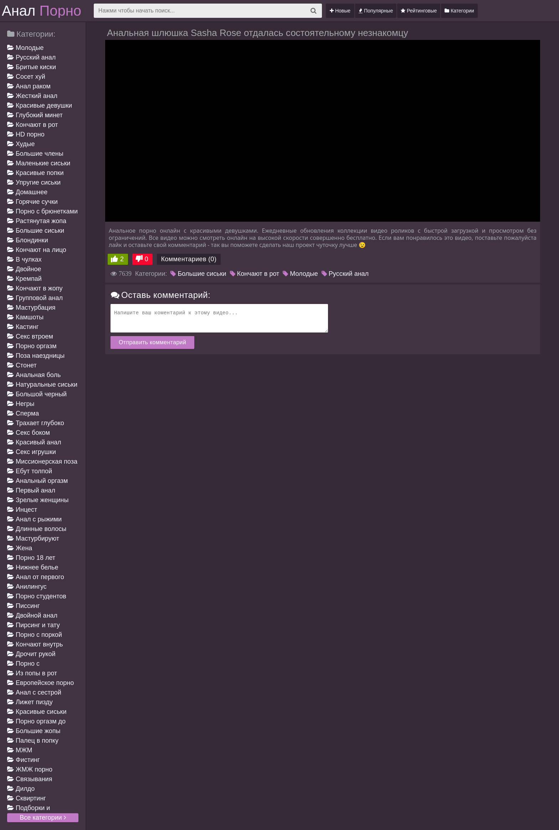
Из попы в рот (32, 673)
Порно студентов (36, 596)
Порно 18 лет (31, 557)
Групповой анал (35, 297)
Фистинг (23, 759)
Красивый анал (34, 442)
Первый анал (31, 490)
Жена (19, 548)
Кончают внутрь (35, 644)
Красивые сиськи (36, 711)
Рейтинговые (419, 11)
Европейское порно (40, 682)
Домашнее (27, 192)
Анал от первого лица (35, 577)
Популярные (376, 11)
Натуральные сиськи (42, 384)
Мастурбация (31, 307)
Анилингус (27, 586)
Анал (41, 11)
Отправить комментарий (152, 342)
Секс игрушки (31, 451)
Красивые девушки (39, 105)
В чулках (24, 259)
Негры (21, 403)
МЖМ (19, 750)
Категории (459, 11)
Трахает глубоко (35, 423)
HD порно (26, 134)
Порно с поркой (34, 634)
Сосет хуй (26, 76)
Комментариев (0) (189, 259)
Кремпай (24, 278)
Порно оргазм (32, 346)
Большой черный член (37, 395)
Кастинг (23, 326)
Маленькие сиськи (38, 163)
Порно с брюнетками (42, 211)
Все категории (43, 817)
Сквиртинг (26, 798)
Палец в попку (32, 740)
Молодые (25, 47)
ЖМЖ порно (29, 769)
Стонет (22, 365)
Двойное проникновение (29, 270)
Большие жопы (34, 730)
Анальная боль (34, 374)
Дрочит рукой (31, 654)
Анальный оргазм (37, 480)
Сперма (23, 413)
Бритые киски (31, 67)
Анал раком (29, 86)
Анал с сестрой (34, 692)
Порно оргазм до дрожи (36, 722)
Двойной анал (32, 615)
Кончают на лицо (36, 249)
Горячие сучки (32, 201)
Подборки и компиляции (28, 808)
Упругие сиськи (34, 182)
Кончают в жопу (35, 288)
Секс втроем (30, 336)
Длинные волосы (36, 528)
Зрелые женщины (37, 500)
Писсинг (23, 605)
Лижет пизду (30, 702)
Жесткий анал (32, 95)
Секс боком (28, 432)
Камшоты (25, 317)
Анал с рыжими (34, 519)
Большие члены (35, 153)
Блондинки (27, 240)
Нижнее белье (32, 567)
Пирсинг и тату (33, 625)
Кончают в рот (32, 124)
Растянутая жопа (36, 221)
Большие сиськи (35, 230)
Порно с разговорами (26, 664)
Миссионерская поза (42, 461)
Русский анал (31, 57)
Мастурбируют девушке (33, 539)
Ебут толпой (29, 471)
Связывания (29, 779)
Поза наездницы (36, 355)
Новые (340, 11)
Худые (21, 144)
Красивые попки (35, 172)
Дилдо (21, 788)
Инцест (22, 509)
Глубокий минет (35, 115)
